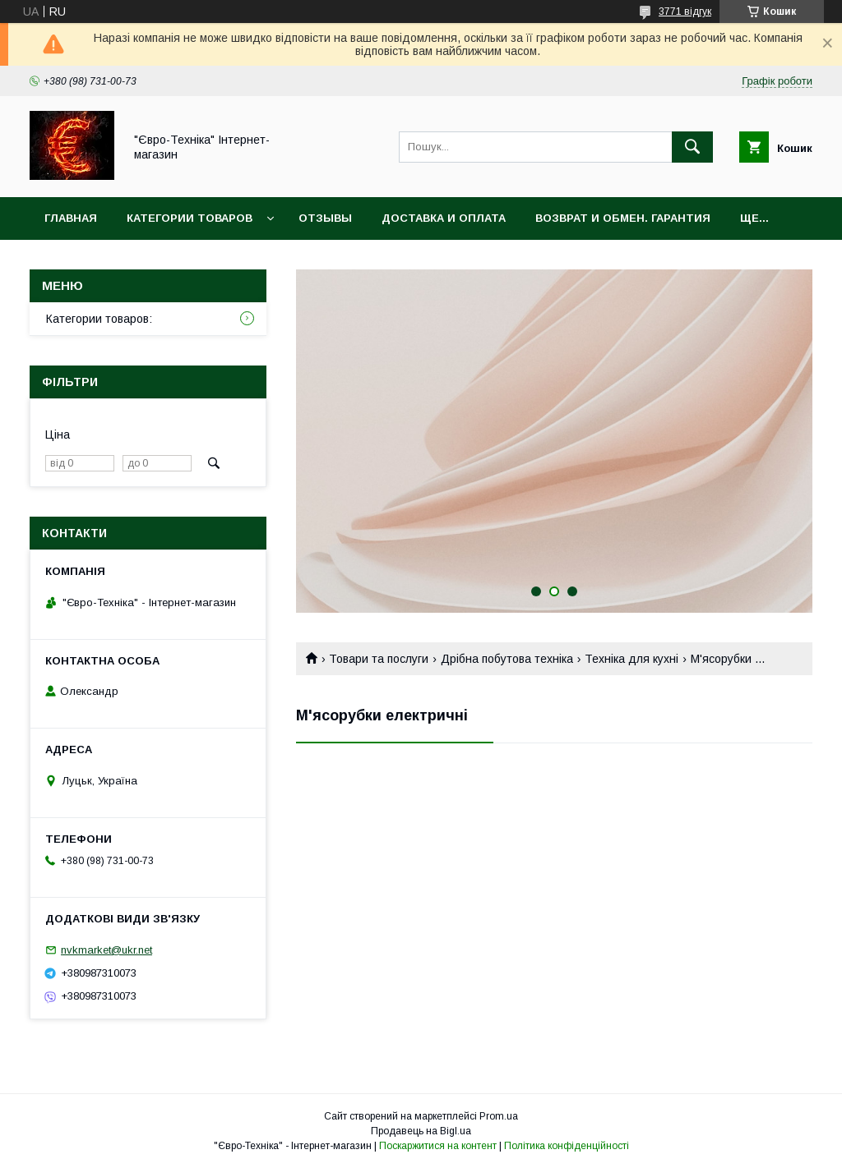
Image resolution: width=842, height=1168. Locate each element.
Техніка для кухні (631, 658)
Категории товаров (189, 218)
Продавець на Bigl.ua (421, 1131)
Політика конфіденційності (566, 1146)
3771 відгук (685, 11)
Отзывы (325, 218)
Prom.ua (498, 1116)
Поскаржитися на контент (438, 1146)
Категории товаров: (99, 318)
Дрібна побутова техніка (507, 658)
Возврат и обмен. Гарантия (622, 218)
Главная (70, 218)
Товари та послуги (378, 658)
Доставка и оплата (444, 218)
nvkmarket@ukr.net (106, 950)
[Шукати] (692, 147)
